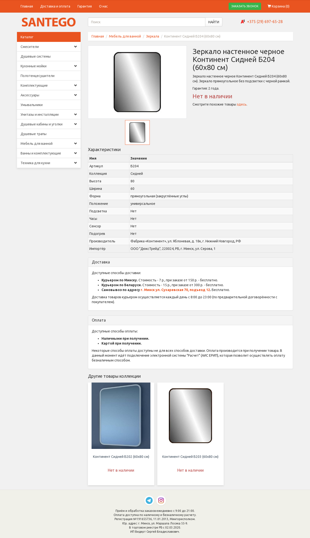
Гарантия (85, 6)
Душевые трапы (33, 134)
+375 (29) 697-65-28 (265, 21)
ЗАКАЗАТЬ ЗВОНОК (244, 6)
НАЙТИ (213, 22)
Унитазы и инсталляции (49, 114)
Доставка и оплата (55, 6)
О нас (103, 6)
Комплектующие (49, 85)
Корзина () (278, 6)
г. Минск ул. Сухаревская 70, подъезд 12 (175, 290)
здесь (242, 104)
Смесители (49, 47)
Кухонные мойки (49, 66)
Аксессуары (49, 95)
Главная (27, 6)
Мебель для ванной (49, 143)
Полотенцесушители (37, 76)
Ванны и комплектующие (49, 153)
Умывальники (32, 105)
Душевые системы (36, 56)
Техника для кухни (49, 163)
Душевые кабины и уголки (49, 124)
